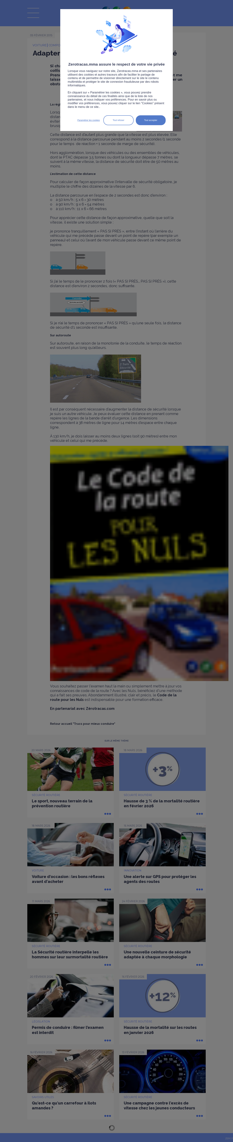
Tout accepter (150, 120)
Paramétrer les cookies (88, 120)
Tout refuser (118, 120)
